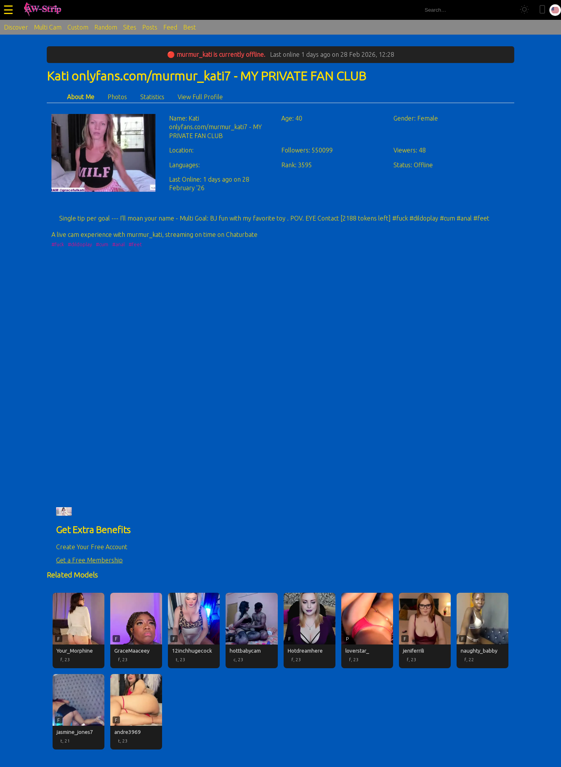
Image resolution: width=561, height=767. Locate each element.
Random (105, 27)
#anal (118, 244)
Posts (149, 27)
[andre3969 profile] (136, 711)
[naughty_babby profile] (482, 630)
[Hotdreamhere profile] (309, 630)
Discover (16, 27)
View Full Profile (200, 96)
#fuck (57, 244)
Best (189, 27)
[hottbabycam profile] (251, 630)
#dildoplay (80, 244)
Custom (77, 27)
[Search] (505, 10)
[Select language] (555, 10)
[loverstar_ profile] (367, 630)
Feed (170, 27)
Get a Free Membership (89, 560)
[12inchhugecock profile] (194, 630)
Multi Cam (48, 27)
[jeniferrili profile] (425, 630)
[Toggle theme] (524, 10)
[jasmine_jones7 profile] (78, 711)
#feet (135, 244)
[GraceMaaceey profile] (136, 630)
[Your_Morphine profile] (78, 630)
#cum (102, 244)
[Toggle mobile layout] (542, 10)
